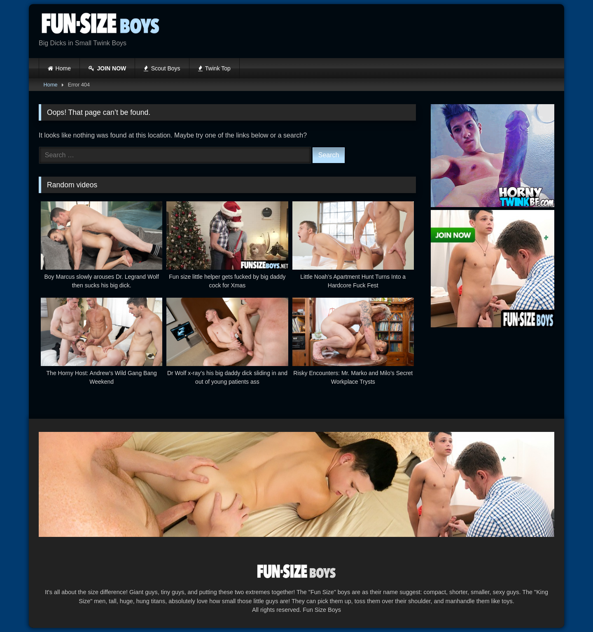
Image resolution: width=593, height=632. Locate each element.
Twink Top (214, 68)
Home (63, 68)
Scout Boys (162, 68)
